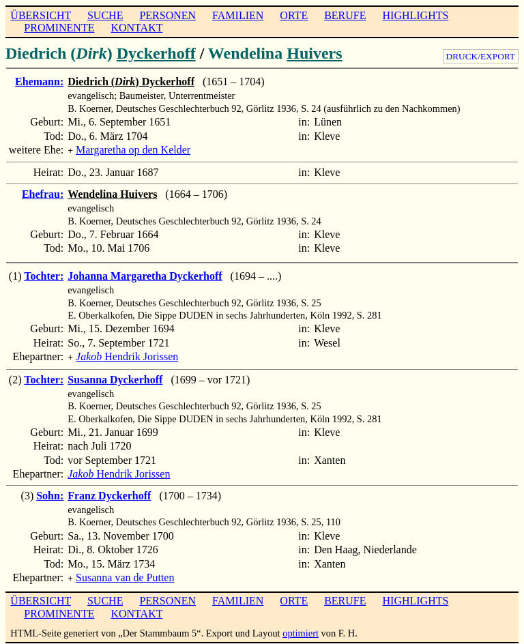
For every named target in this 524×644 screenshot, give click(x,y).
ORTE (294, 15)
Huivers (314, 53)
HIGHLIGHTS (416, 15)
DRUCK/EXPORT (480, 56)
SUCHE (105, 15)
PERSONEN (167, 15)
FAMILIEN (237, 15)
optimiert (300, 629)
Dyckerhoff (156, 53)
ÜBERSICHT (40, 15)
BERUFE (345, 15)
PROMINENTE (59, 27)
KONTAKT (136, 27)
